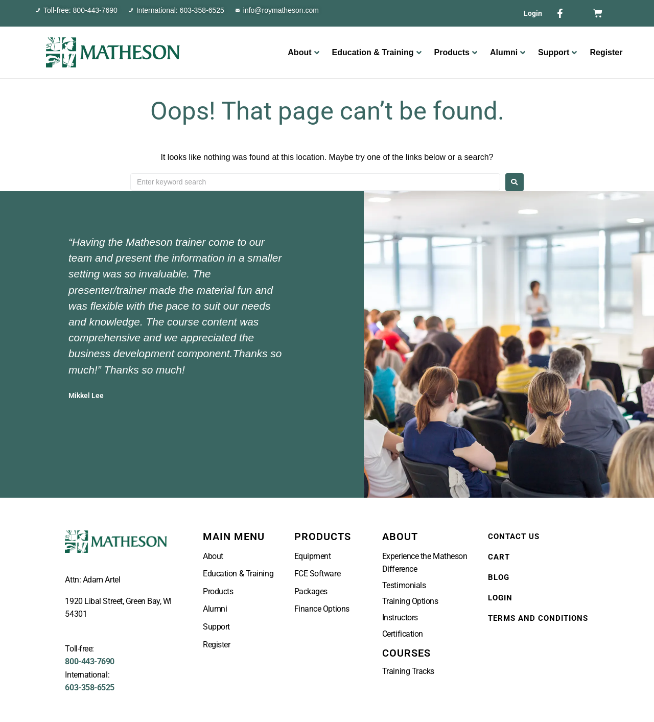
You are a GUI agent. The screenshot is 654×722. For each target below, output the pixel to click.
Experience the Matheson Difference (425, 562)
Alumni (507, 52)
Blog (498, 577)
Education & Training (377, 52)
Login (533, 13)
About (303, 52)
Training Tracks (408, 671)
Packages (311, 591)
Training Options (410, 601)
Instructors (400, 617)
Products (455, 52)
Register (606, 52)
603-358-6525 (89, 687)
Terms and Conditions (538, 618)
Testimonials (404, 585)
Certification (402, 634)
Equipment (312, 556)
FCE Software (317, 573)
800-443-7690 (89, 661)
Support (557, 52)
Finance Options (321, 609)
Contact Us (514, 536)
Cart (499, 557)
